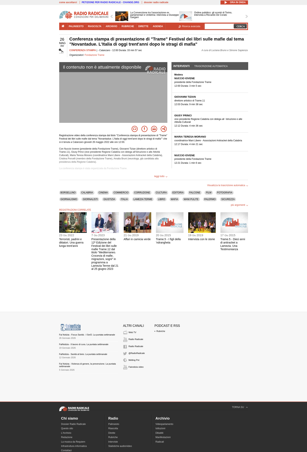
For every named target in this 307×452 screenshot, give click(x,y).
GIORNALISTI (90, 199)
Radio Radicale (136, 339)
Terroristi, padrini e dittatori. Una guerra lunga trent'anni (71, 242)
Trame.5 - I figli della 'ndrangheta (168, 241)
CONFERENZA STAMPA (82, 50)
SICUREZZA (228, 199)
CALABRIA (87, 192)
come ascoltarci (68, 2)
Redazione (66, 437)
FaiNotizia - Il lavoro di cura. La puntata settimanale (84, 344)
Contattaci (66, 450)
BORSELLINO (68, 192)
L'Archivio (66, 433)
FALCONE (194, 192)
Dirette (111, 433)
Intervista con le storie (201, 239)
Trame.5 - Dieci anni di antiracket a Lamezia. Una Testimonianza (232, 244)
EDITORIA (177, 192)
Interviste (113, 441)
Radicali (160, 441)
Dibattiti (159, 433)
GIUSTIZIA (109, 199)
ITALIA (124, 199)
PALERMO (210, 199)
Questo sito (67, 428)
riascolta (94, 26)
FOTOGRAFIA (224, 192)
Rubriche (161, 331)
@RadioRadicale (137, 353)
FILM (208, 192)
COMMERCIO (120, 192)
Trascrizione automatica (211, 66)
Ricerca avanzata (191, 26)
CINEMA (103, 192)
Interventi (181, 66)
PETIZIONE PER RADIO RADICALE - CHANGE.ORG (110, 2)
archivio (111, 26)
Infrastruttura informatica (74, 446)
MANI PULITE (191, 199)
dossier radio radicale (156, 2)
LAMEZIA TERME (143, 199)
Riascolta (113, 428)
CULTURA (161, 192)
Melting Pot (134, 360)
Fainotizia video (136, 367)
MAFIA (174, 199)
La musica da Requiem (73, 441)
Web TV (132, 332)
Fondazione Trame (94, 55)
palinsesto (76, 26)
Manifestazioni (163, 437)
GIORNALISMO (69, 199)
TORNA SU (238, 407)
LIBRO (161, 199)
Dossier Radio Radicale (73, 424)
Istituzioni (160, 428)
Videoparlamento (164, 424)
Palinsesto (113, 424)
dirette (143, 26)
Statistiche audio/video (120, 446)
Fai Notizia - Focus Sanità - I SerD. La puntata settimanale (87, 334)
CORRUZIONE (142, 192)
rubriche (128, 26)
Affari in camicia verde (137, 239)
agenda (158, 26)
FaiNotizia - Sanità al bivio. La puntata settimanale (83, 354)
